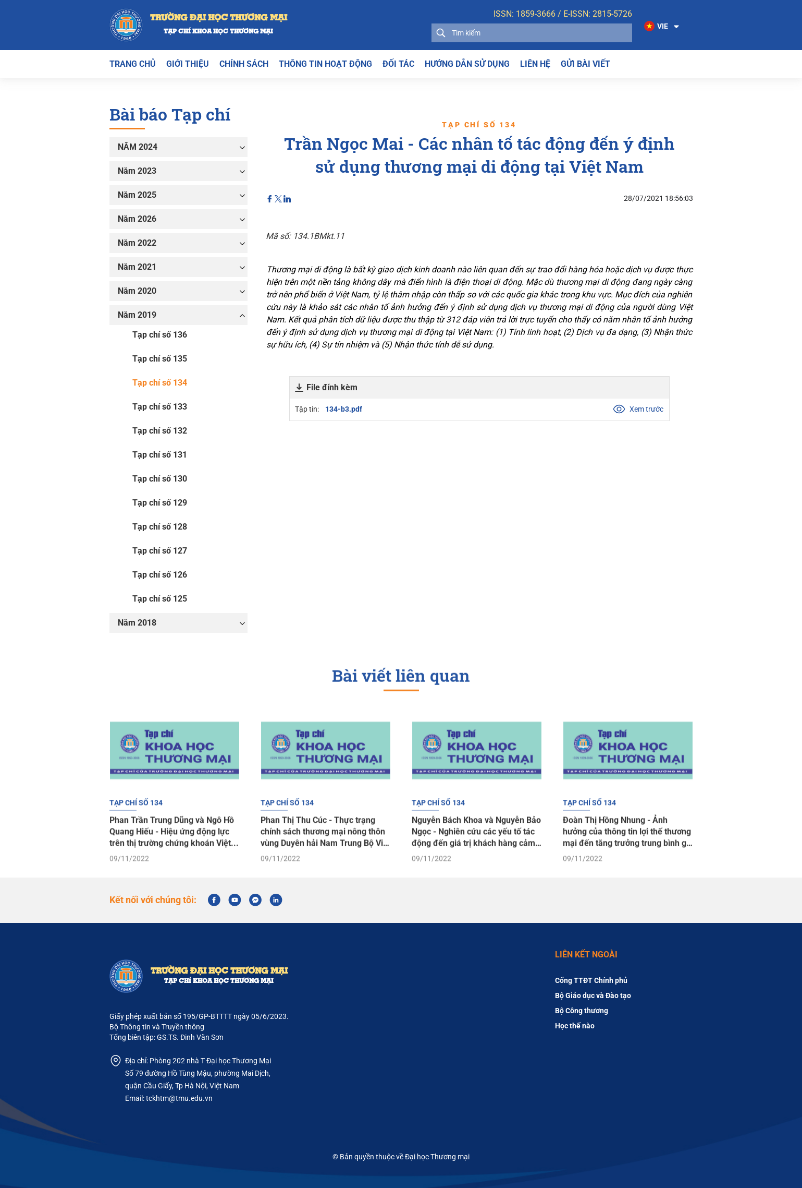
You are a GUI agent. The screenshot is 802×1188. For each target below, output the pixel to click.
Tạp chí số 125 (159, 599)
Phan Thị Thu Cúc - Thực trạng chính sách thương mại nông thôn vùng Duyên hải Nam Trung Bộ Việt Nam (325, 858)
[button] (662, 26)
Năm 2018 (137, 623)
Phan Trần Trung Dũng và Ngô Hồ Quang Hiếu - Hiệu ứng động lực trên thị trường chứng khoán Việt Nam (171, 858)
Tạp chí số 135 (159, 359)
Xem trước (638, 409)
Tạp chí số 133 (159, 407)
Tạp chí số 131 (159, 455)
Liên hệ (535, 64)
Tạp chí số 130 (159, 479)
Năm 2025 (137, 195)
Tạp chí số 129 (159, 503)
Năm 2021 (137, 267)
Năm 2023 (137, 171)
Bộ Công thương (581, 1010)
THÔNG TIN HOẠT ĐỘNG (325, 64)
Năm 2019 (137, 315)
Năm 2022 (137, 243)
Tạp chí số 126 (159, 575)
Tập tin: (447, 409)
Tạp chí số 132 (159, 431)
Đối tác (398, 64)
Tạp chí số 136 (159, 335)
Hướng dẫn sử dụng (467, 64)
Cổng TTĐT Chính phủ (591, 980)
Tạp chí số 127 (159, 551)
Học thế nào (575, 1026)
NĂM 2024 (137, 147)
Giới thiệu (187, 64)
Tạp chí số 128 (159, 527)
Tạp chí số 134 (159, 383)
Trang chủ (132, 64)
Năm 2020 (137, 291)
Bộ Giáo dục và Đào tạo (593, 995)
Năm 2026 (137, 219)
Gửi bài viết (585, 64)
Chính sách (243, 64)
